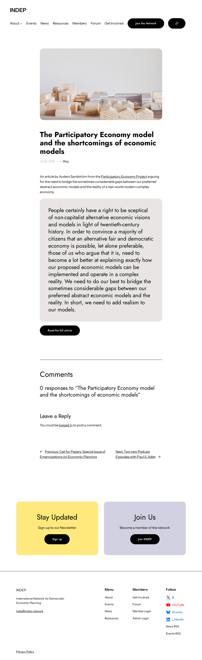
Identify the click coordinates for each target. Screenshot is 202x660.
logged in (66, 425)
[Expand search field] (176, 23)
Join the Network (146, 23)
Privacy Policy (25, 651)
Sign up (57, 539)
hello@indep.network (29, 611)
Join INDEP (145, 539)
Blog (66, 161)
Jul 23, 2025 (47, 161)
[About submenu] (21, 23)
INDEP (18, 10)
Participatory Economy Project (124, 177)
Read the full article (60, 330)
